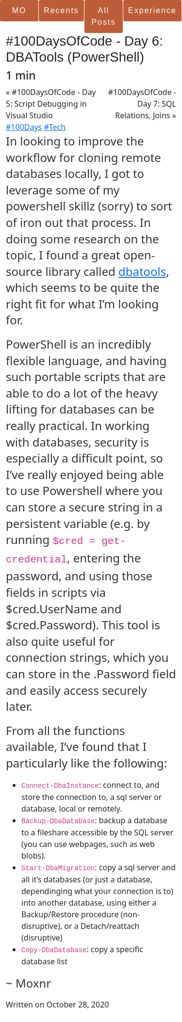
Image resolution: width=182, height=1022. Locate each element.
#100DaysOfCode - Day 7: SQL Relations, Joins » (142, 104)
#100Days (24, 127)
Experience (152, 10)
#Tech (55, 127)
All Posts (103, 16)
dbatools (142, 271)
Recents (61, 10)
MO (19, 10)
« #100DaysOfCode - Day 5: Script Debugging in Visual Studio (51, 104)
